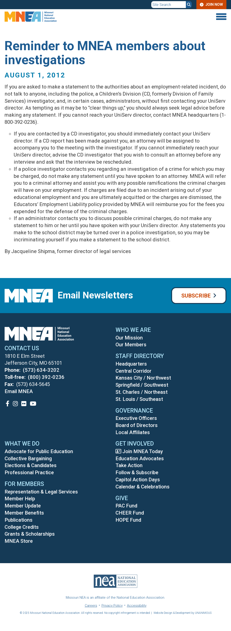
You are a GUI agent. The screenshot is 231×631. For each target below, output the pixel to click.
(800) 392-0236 (46, 377)
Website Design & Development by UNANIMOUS (183, 612)
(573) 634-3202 (41, 370)
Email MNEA (19, 391)
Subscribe (196, 295)
